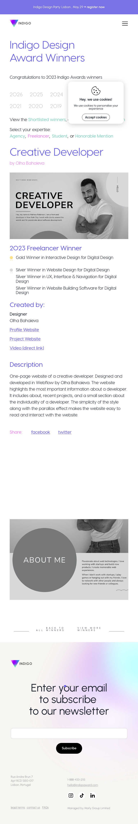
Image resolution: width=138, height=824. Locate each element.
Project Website (25, 338)
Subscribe (69, 748)
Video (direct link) (27, 347)
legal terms (18, 807)
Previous (7, 601)
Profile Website (24, 329)
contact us (33, 807)
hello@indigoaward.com (82, 785)
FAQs (45, 807)
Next (131, 601)
